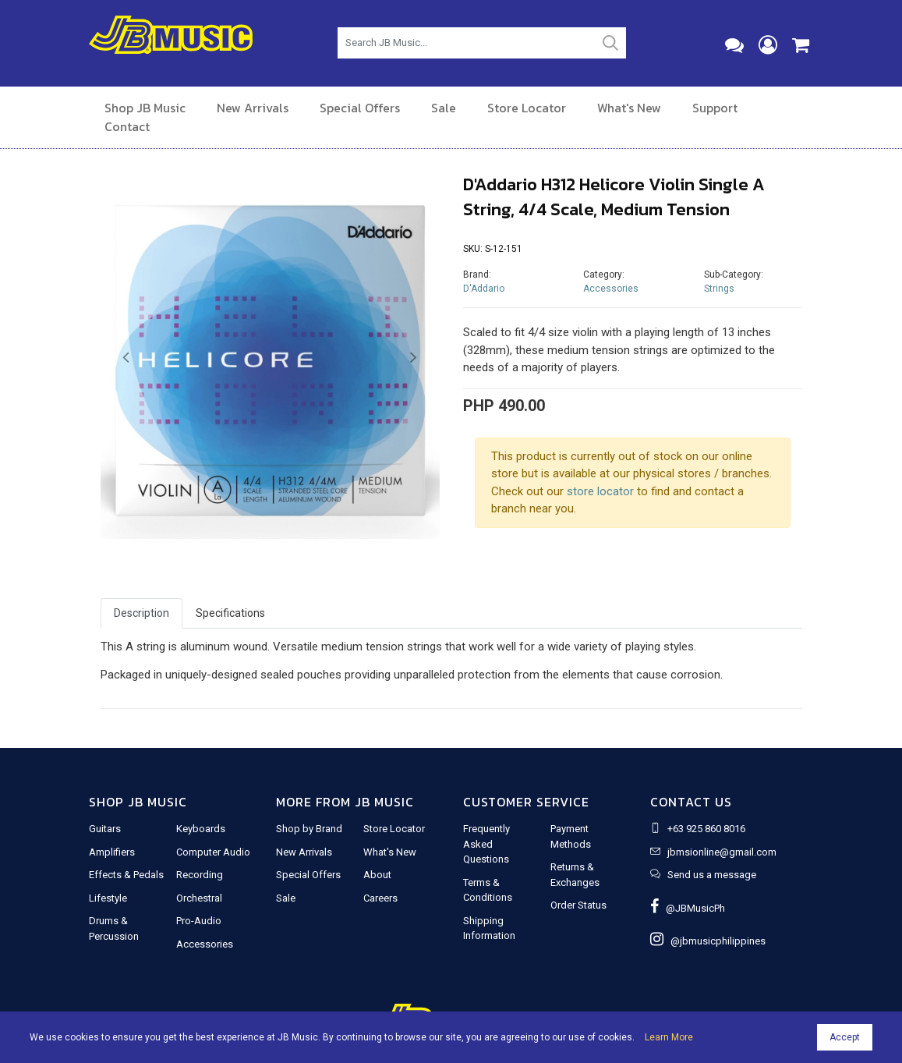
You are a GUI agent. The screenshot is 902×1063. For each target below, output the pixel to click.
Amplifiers (112, 852)
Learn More (669, 1037)
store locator (600, 491)
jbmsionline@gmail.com (721, 852)
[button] (126, 358)
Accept (844, 1037)
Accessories (610, 288)
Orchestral (199, 898)
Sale (443, 107)
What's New (629, 107)
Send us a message (711, 875)
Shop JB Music (145, 107)
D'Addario (483, 288)
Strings (719, 288)
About (377, 875)
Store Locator (526, 107)
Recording (199, 875)
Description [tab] (141, 613)
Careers (380, 898)
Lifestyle (108, 898)
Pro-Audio (198, 921)
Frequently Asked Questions (486, 844)
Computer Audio (213, 852)
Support (715, 107)
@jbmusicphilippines (708, 941)
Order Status (578, 905)
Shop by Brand (309, 828)
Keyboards (200, 828)
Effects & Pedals (126, 875)
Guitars (105, 828)
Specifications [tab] (230, 613)
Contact (127, 126)
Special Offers (360, 107)
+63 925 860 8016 (706, 828)
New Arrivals (252, 107)
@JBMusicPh (687, 908)
